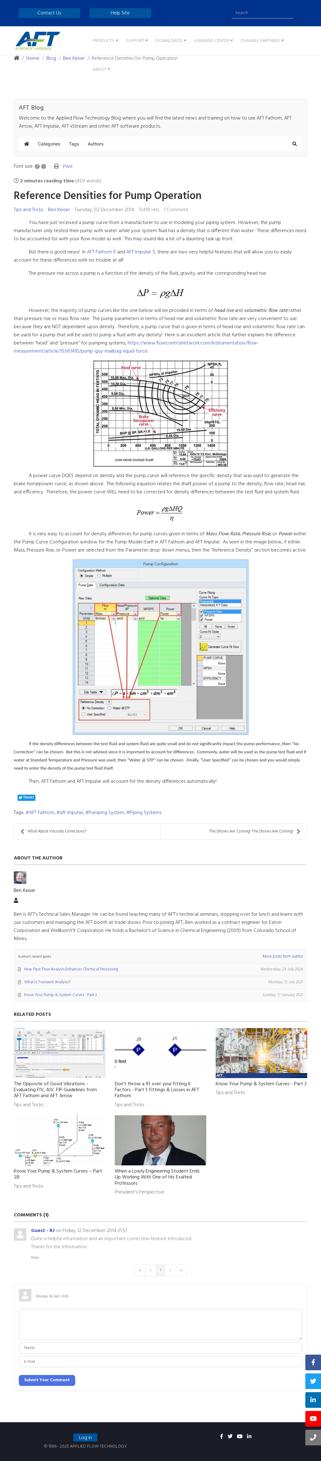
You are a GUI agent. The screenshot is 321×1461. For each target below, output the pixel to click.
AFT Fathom (41, 813)
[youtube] (240, 1437)
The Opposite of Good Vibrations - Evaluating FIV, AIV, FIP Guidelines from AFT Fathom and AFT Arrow (55, 1090)
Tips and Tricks (28, 209)
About (99, 69)
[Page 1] (160, 1270)
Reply (35, 1257)
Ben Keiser (59, 210)
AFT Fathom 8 (101, 252)
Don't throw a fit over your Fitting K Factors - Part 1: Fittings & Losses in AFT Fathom (157, 1090)
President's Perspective (139, 1192)
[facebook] (221, 1437)
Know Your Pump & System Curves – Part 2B (58, 1174)
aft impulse (71, 813)
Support (135, 40)
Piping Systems (145, 813)
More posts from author (283, 957)
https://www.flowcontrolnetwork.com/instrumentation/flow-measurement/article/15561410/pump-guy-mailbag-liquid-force (136, 347)
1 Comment (176, 210)
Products (103, 40)
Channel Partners (260, 40)
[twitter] (230, 1437)
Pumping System (106, 813)
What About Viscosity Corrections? (53, 831)
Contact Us (49, 13)
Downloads (168, 40)
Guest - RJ (43, 1231)
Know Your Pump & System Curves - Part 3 (261, 1084)
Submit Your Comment (47, 1380)
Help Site (120, 13)
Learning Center (211, 40)
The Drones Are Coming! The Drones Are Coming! (255, 831)
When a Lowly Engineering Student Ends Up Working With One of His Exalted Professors (157, 1177)
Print (68, 167)
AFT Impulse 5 (140, 252)
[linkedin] (249, 1437)
